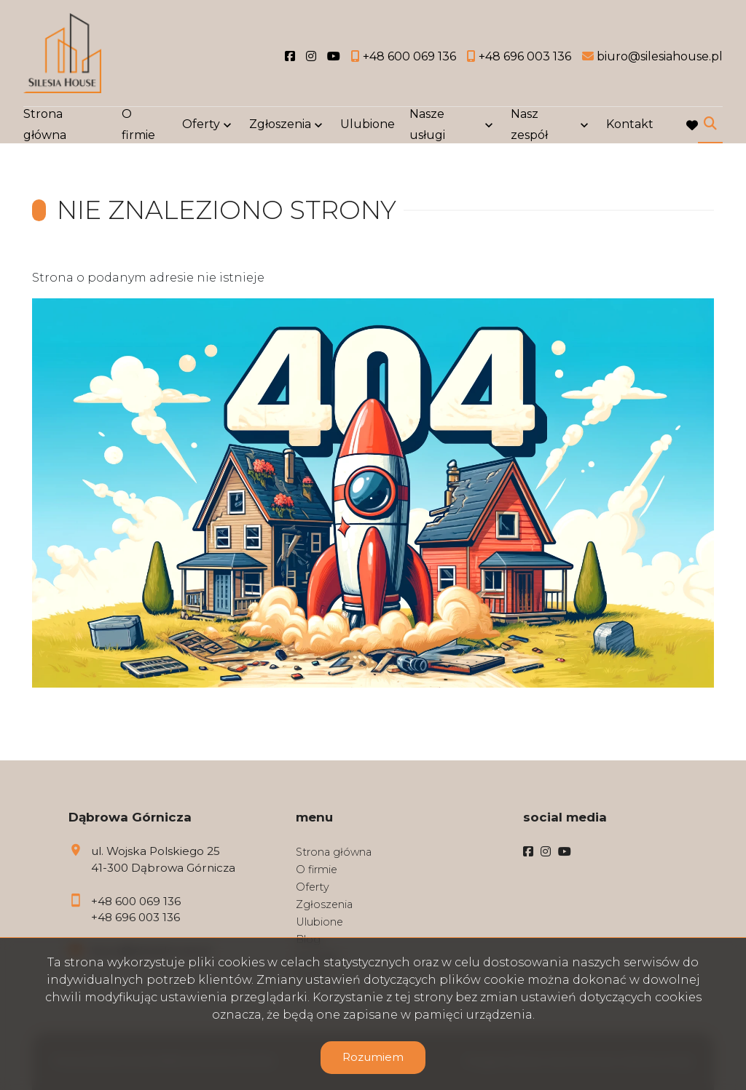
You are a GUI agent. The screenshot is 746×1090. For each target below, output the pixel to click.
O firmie (138, 125)
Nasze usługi (427, 125)
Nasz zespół (529, 125)
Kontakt (629, 125)
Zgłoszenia (280, 125)
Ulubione (367, 125)
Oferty (201, 125)
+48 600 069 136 (136, 901)
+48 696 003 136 (135, 917)
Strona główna (44, 125)
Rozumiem (373, 1057)
